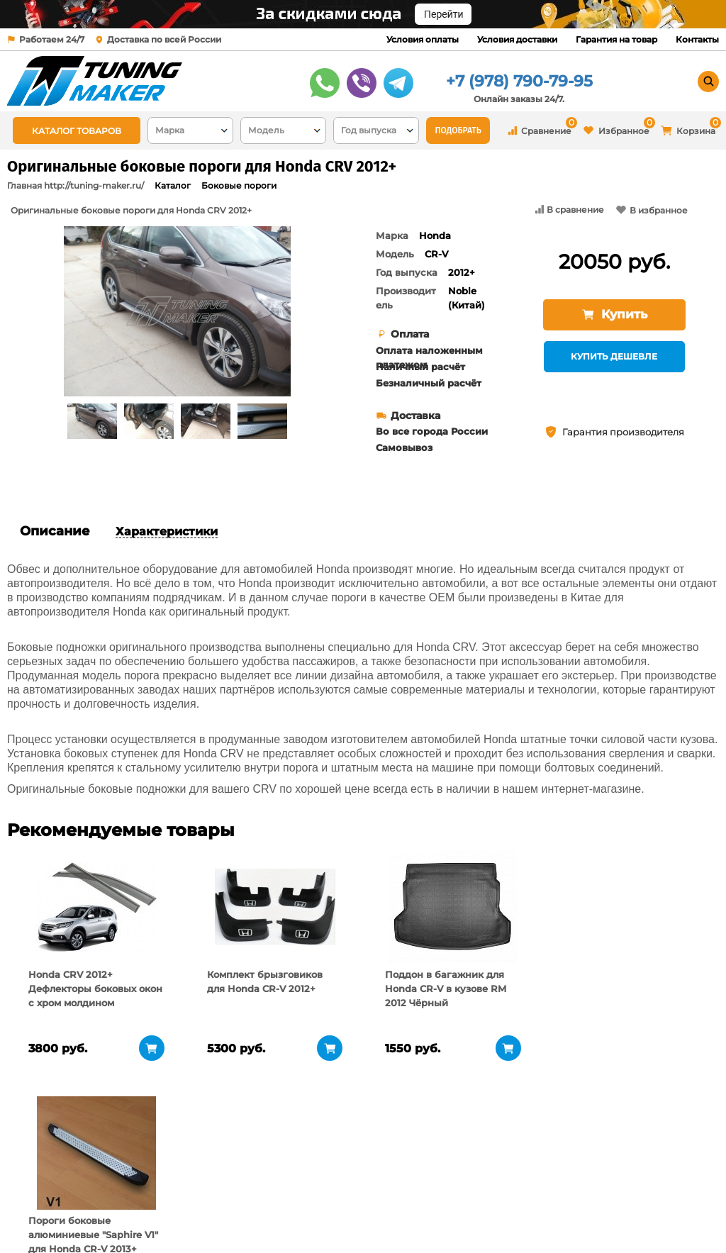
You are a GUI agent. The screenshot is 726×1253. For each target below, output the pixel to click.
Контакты (697, 39)
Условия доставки (517, 39)
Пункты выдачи (163, 1196)
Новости (145, 1214)
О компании (155, 1178)
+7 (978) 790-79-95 (519, 81)
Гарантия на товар (616, 39)
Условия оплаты (422, 39)
